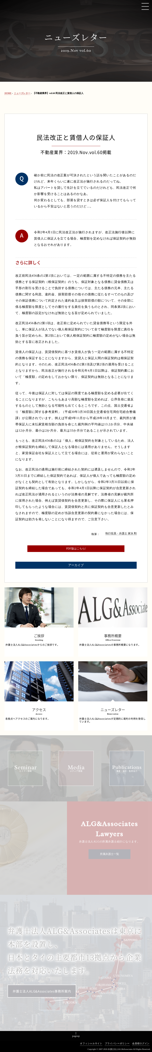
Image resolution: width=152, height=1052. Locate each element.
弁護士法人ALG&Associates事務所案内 (42, 991)
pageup (76, 1036)
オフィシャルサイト (91, 1043)
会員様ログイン (140, 1043)
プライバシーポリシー (117, 1043)
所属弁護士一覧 (109, 854)
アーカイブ (76, 565)
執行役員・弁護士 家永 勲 (121, 533)
